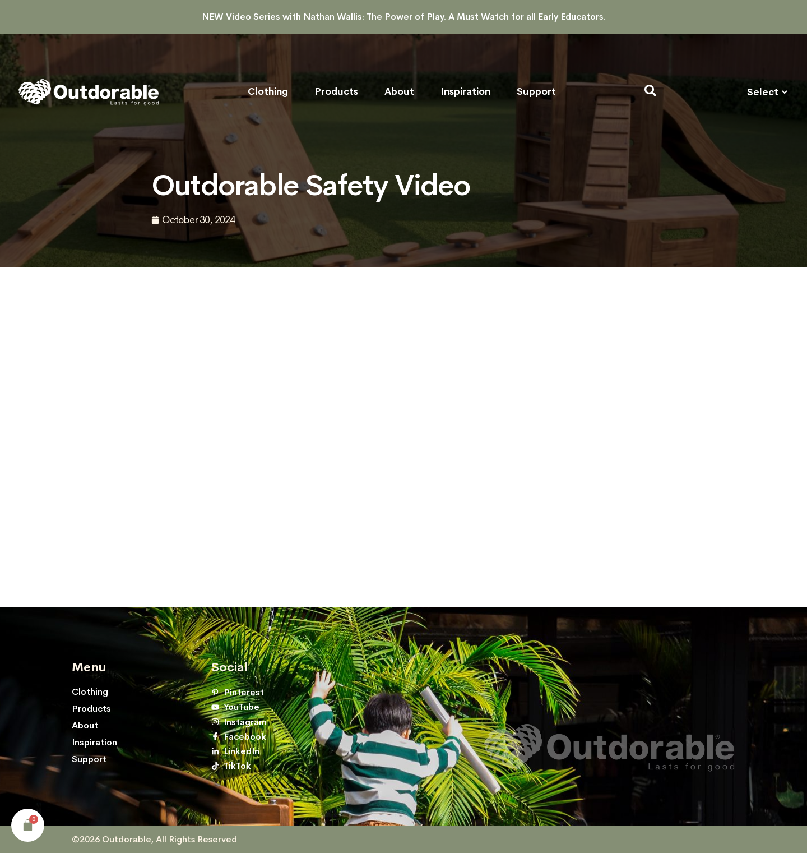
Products (336, 92)
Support (536, 92)
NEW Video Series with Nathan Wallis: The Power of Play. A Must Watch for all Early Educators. (404, 16)
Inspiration (465, 92)
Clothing (268, 92)
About (399, 92)
